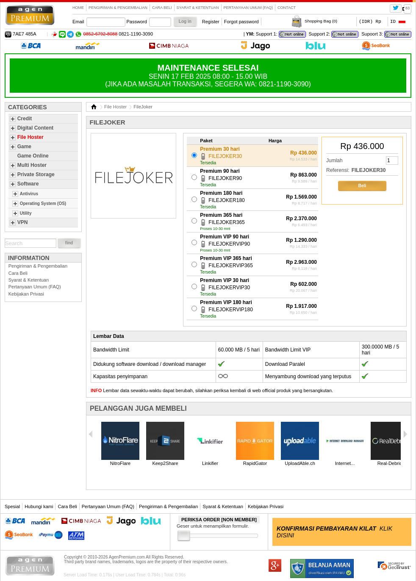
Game (24, 146)
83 (407, 8)
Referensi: (337, 170)
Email (78, 21)
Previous (90, 434)
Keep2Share (165, 463)
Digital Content (35, 128)
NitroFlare (120, 463)
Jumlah (334, 160)
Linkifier (210, 463)
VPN (22, 222)
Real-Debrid (389, 463)
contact (286, 8)
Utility (26, 213)
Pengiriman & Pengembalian (118, 8)
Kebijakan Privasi (26, 293)
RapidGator (255, 463)
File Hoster (30, 137)
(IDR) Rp (370, 21)
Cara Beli (162, 8)
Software (28, 184)
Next (405, 434)
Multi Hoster (32, 165)
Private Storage (36, 174)
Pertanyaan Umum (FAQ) (248, 8)
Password (137, 21)
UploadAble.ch (300, 463)
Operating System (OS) (43, 203)
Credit (24, 119)
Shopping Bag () (321, 21)
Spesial (12, 506)
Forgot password (241, 21)
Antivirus (29, 193)
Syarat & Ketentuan (198, 8)
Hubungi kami (39, 506)
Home (78, 8)
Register (210, 21)
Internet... (345, 463)
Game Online (33, 156)
